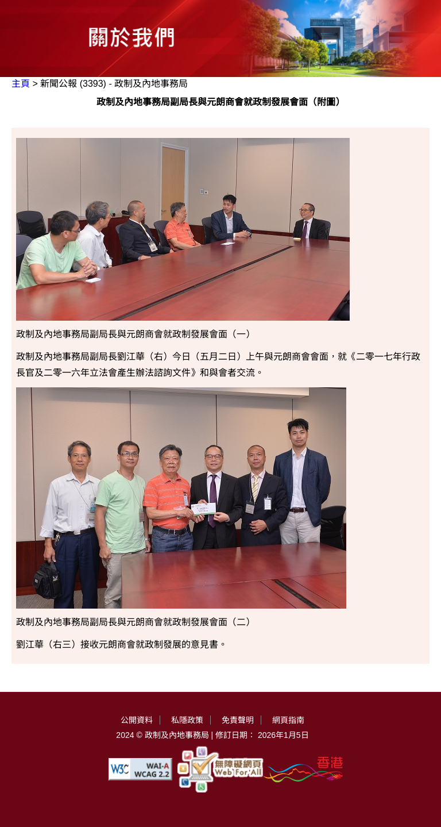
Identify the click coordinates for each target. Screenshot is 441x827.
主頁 (20, 84)
